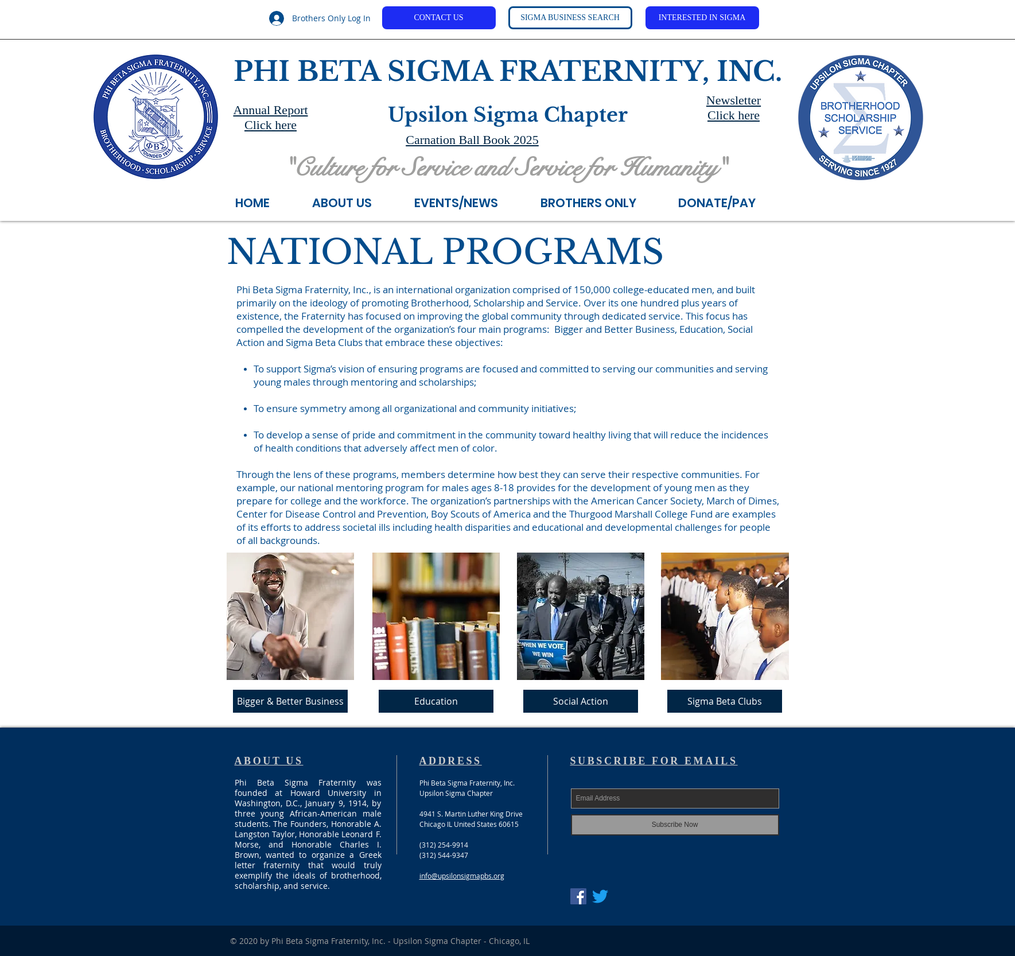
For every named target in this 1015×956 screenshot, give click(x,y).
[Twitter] (600, 896)
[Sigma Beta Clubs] (724, 701)
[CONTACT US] (439, 17)
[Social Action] (580, 701)
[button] (469, 201)
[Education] (436, 701)
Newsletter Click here (733, 107)
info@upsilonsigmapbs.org (461, 875)
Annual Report (270, 110)
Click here (270, 125)
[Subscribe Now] (675, 824)
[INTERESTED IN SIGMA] (702, 17)
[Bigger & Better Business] (290, 701)
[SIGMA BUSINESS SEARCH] (570, 17)
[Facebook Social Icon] (578, 896)
